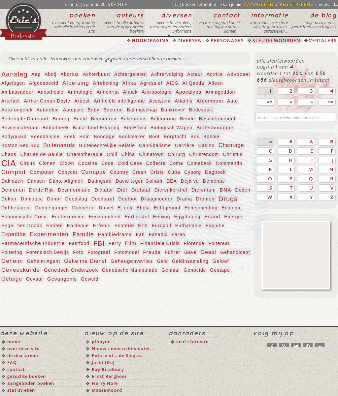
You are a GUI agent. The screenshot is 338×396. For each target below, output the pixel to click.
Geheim (12, 261)
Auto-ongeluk (17, 109)
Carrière (184, 145)
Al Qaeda (193, 83)
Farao (179, 234)
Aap (36, 74)
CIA (8, 163)
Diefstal (141, 190)
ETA (143, 225)
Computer (42, 172)
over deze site (23, 348)
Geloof (220, 261)
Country (119, 172)
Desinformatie (74, 190)
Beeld (80, 118)
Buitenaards (59, 145)
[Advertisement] (296, 255)
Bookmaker (131, 136)
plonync (101, 342)
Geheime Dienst (85, 261)
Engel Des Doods (21, 225)
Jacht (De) (103, 362)
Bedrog (61, 118)
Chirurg (176, 154)
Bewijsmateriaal (20, 127)
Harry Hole (105, 383)
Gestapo (220, 270)
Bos (194, 136)
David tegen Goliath (139, 181)
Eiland (212, 216)
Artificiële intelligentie (119, 101)
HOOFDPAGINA (150, 40)
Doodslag (76, 198)
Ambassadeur (17, 92)
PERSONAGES (227, 40)
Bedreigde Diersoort (25, 118)
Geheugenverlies (132, 261)
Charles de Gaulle (41, 154)
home (13, 342)
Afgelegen (13, 83)
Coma (176, 163)
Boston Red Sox (20, 145)
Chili (112, 154)
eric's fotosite (192, 342)
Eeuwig (161, 216)
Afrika (129, 83)
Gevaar (34, 279)
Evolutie (215, 225)
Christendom (204, 154)
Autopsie (73, 109)
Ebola (143, 207)
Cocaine (87, 163)
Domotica (32, 198)
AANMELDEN (259, 4)
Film (130, 243)
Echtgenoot (167, 207)
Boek (70, 136)
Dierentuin (203, 190)
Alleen (215, 83)
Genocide (195, 270)
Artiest (82, 101)
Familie (83, 234)
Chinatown (151, 154)
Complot (13, 172)
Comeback (199, 163)
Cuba (174, 172)
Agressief (151, 83)
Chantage (231, 145)
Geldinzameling (190, 261)
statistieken (21, 390)
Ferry (115, 243)
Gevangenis (62, 279)
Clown (67, 163)
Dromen (205, 198)
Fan (140, 234)
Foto (78, 252)
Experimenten (49, 234)
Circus (27, 163)
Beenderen (104, 118)
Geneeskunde (20, 270)
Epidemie (78, 225)
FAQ (12, 362)
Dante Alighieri (66, 181)
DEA (171, 181)
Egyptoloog (187, 216)
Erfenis (102, 225)
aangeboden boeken (30, 383)
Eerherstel (137, 216)
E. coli (125, 207)
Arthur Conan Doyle (47, 101)
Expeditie (13, 234)
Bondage (104, 136)
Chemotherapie (85, 154)
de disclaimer (23, 355)
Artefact (10, 101)
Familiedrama (115, 234)
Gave (190, 252)
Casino (206, 145)
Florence (194, 243)
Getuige (11, 279)
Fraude (152, 252)
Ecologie (231, 207)
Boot (154, 136)
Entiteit (54, 225)
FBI (99, 243)
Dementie (214, 181)
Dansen (36, 181)
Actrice (215, 74)
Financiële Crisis (160, 243)
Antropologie (157, 92)
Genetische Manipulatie (129, 270)
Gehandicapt (235, 252)
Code (107, 163)
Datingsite (100, 181)
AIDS (172, 83)
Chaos (8, 154)
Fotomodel (126, 252)
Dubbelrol (83, 207)
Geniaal (170, 270)
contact (16, 369)
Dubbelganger (51, 207)
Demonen (13, 190)
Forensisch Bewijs (47, 252)
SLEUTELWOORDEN (276, 40)
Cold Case (130, 163)
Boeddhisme (45, 136)
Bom (84, 136)
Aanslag (14, 74)
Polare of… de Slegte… (118, 355)
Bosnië (211, 136)
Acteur (194, 74)
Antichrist (108, 92)
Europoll (161, 225)
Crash (139, 172)
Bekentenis (133, 118)
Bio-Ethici (135, 127)
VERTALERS (323, 40)
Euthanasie (188, 225)
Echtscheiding (201, 207)
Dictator (104, 190)
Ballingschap (142, 109)
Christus (233, 154)
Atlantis (183, 101)
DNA (225, 190)
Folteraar (219, 243)
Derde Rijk (41, 190)
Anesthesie (50, 92)
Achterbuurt (96, 74)
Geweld (89, 279)
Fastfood (79, 243)
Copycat (67, 172)
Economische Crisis (24, 216)
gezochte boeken (26, 376)
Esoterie (124, 225)
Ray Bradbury (108, 369)
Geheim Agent (43, 261)
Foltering (11, 252)
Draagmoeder (157, 198)
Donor (54, 198)
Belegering (163, 118)
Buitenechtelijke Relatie (107, 145)
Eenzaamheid (105, 216)
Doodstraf (103, 198)
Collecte (156, 163)
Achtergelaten (130, 74)
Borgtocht (175, 136)
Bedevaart (201, 109)
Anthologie (80, 92)
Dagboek (215, 172)
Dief (122, 190)
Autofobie (48, 109)
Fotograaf (98, 252)
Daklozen (12, 181)
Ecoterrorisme (68, 216)
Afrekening (105, 83)
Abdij (50, 74)
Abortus (69, 74)
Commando (229, 163)
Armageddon (220, 92)
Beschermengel (217, 118)
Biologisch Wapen (172, 127)
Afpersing (75, 83)
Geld (162, 261)
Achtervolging (167, 74)
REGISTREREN (295, 4)
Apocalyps (188, 92)
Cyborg (192, 172)
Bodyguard (14, 136)
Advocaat (238, 74)
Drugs (228, 198)
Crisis (157, 172)
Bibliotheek (56, 127)
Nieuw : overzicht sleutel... (123, 348)
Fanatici (158, 234)
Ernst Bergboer (109, 376)
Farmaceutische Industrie (33, 243)
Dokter (9, 198)
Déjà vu (190, 181)
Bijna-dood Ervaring (96, 127)
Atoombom (209, 101)
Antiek (130, 92)
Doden (242, 190)
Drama (184, 198)
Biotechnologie (214, 127)
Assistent (160, 101)
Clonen (47, 163)
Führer (172, 252)
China (128, 154)
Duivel (106, 207)
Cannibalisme (155, 145)
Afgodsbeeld (43, 83)
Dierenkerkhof (170, 190)
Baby (93, 109)
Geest (209, 252)
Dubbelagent (16, 207)
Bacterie (113, 109)
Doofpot (127, 198)
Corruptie (93, 172)
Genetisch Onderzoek (71, 270)
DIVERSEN (189, 40)
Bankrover (173, 109)
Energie (233, 216)
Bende (187, 118)
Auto (232, 101)
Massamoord (107, 390)
